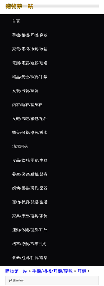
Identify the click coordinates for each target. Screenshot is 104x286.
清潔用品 (20, 146)
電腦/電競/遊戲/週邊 (29, 62)
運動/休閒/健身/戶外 (29, 229)
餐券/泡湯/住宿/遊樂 (29, 257)
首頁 (16, 21)
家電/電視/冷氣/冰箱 (29, 48)
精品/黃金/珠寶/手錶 (29, 76)
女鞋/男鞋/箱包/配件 (29, 118)
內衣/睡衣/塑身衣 (27, 104)
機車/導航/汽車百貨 (29, 243)
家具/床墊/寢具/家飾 (29, 215)
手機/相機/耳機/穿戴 (29, 35)
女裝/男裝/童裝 (25, 90)
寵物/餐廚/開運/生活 (29, 201)
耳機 (81, 271)
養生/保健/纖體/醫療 (29, 174)
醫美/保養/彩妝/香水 (29, 132)
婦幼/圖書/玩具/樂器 (29, 188)
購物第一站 (16, 271)
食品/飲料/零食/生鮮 (29, 160)
